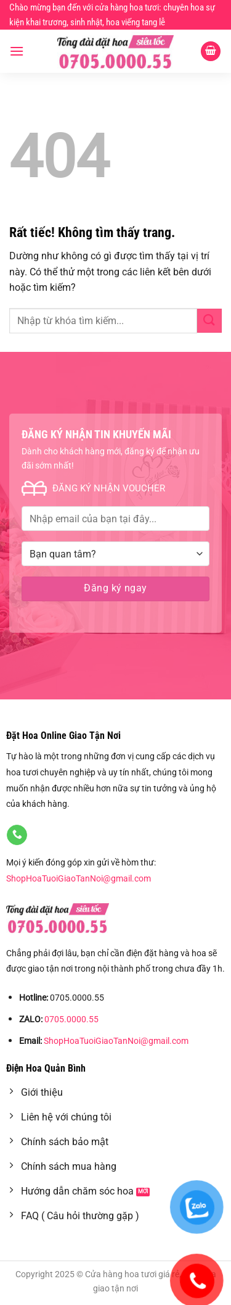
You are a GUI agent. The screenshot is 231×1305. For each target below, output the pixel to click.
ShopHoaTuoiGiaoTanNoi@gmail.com (78, 878)
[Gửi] (209, 321)
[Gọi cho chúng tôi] (17, 835)
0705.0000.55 (71, 1019)
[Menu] (16, 51)
